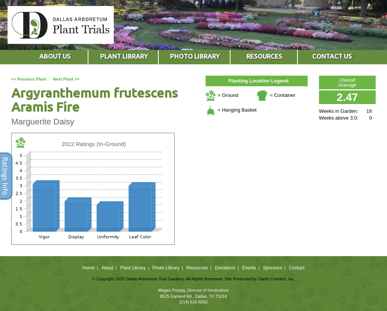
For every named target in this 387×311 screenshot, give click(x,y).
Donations (225, 268)
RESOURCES (264, 56)
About (107, 268)
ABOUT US (55, 56)
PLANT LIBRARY (124, 56)
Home (88, 268)
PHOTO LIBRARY (195, 56)
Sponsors (272, 268)
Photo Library (165, 268)
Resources (197, 268)
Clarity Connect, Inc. (276, 279)
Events (249, 268)
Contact (296, 268)
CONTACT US (332, 56)
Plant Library (133, 268)
